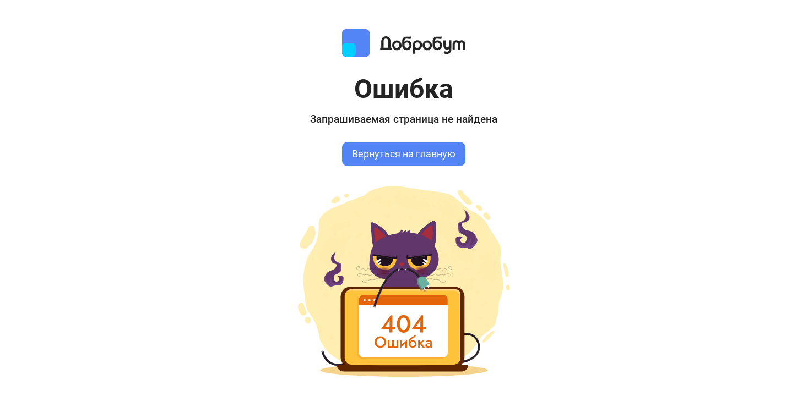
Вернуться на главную (403, 154)
